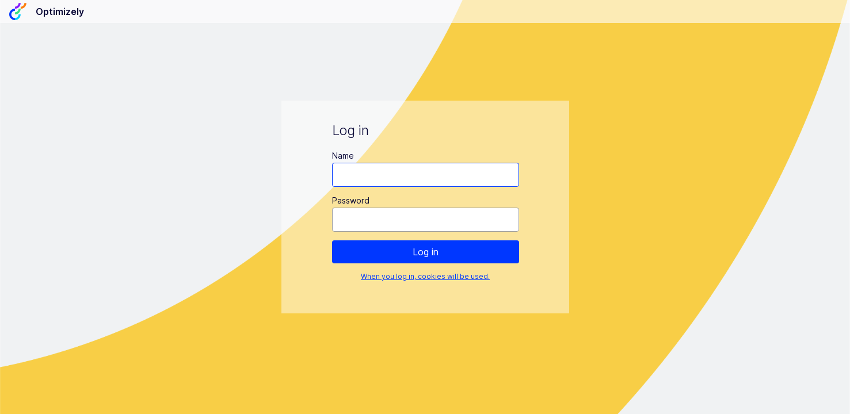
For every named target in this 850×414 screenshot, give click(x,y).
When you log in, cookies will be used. (425, 276)
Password (350, 200)
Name (342, 155)
